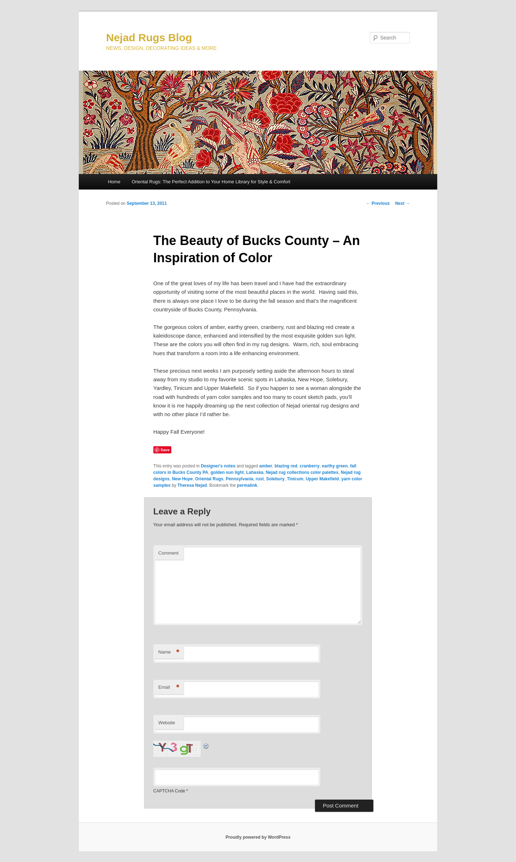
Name (169, 652)
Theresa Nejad (192, 485)
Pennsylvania (239, 478)
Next (402, 203)
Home (114, 181)
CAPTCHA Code (169, 790)
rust (259, 478)
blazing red (285, 465)
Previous (378, 203)
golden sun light (227, 472)
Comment (168, 553)
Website (166, 722)
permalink (247, 485)
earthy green (335, 465)
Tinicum (295, 478)
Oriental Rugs (209, 478)
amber (265, 465)
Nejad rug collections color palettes (302, 472)
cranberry (309, 465)
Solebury (275, 478)
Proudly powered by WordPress (257, 837)
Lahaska (254, 472)
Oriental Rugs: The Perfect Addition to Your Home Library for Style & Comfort (211, 181)
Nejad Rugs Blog (149, 37)
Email (169, 687)
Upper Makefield (322, 478)
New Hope (182, 478)
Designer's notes (218, 465)
